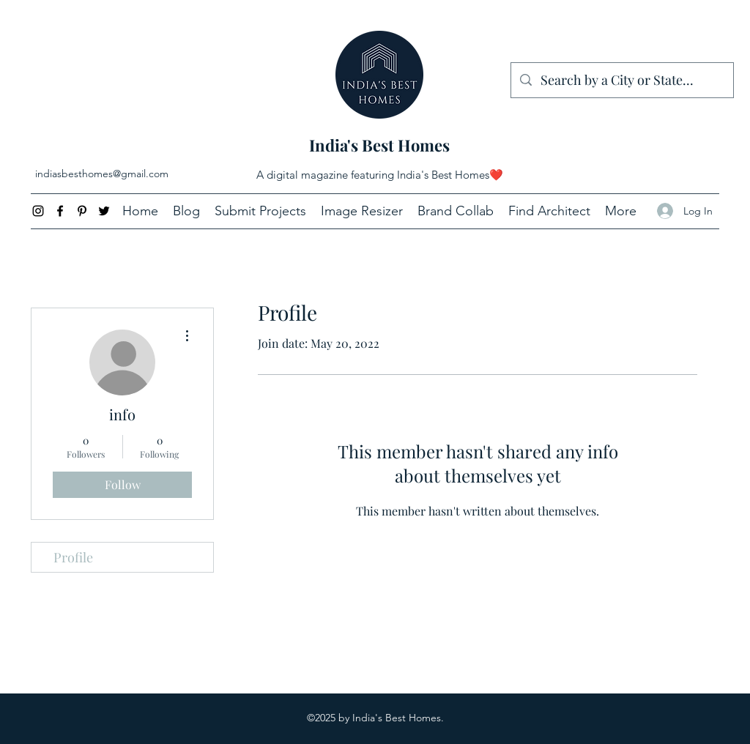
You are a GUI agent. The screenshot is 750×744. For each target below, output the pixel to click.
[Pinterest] (82, 211)
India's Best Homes (379, 145)
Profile (73, 557)
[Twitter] (104, 211)
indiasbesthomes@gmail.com (101, 173)
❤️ (496, 175)
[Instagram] (38, 211)
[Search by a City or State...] (621, 80)
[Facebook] (60, 211)
